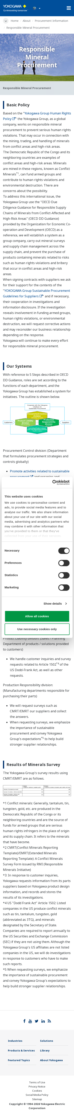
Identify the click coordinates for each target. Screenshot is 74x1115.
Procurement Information (51, 21)
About (27, 21)
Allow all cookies (37, 616)
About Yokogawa (51, 1060)
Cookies (37, 1090)
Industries (15, 1041)
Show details (53, 603)
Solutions (46, 1041)
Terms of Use (37, 1082)
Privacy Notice (37, 1086)
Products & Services (21, 1050)
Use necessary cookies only (37, 629)
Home (15, 21)
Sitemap (37, 1099)
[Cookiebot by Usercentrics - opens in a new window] (52, 482)
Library (45, 1050)
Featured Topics (19, 1060)
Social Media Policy (37, 1095)
